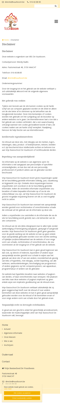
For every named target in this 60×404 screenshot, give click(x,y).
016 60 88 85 (34, 2)
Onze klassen (10, 337)
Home (6, 40)
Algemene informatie (13, 333)
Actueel (7, 329)
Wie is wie (8, 341)
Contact (6, 361)
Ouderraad (7, 354)
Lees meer (8, 389)
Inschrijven (8, 345)
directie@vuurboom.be (13, 2)
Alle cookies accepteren (22, 393)
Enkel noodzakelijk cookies (22, 398)
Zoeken (56, 6)
